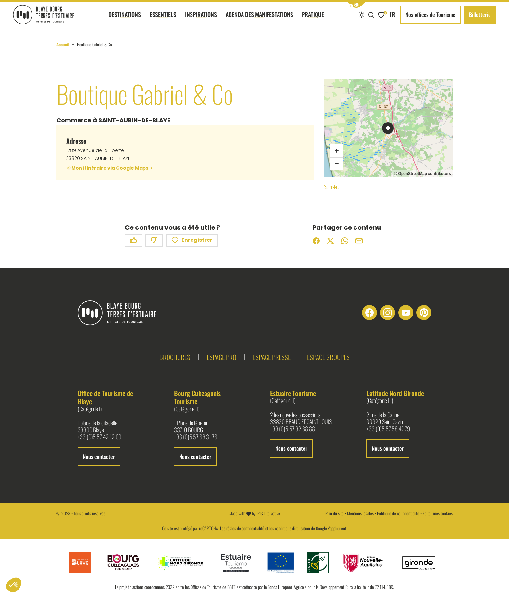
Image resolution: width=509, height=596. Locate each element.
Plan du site (334, 513)
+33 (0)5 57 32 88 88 (292, 429)
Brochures (174, 357)
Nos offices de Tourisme (430, 14)
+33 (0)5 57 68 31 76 (195, 437)
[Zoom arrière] (336, 163)
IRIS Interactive (268, 513)
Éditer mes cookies (438, 513)
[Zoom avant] (336, 150)
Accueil (62, 44)
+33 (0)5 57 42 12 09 (99, 437)
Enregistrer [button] (192, 240)
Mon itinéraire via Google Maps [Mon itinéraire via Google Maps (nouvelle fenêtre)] (110, 168)
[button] (356, 4)
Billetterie (480, 14)
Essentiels (163, 19)
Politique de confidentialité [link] (398, 513)
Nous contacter (99, 456)
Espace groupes (328, 357)
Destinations (124, 19)
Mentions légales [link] (360, 513)
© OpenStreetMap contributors (422, 173)
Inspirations (201, 19)
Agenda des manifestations (259, 19)
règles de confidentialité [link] (245, 528)
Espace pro (221, 357)
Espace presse (272, 357)
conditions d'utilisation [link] (292, 528)
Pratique (313, 19)
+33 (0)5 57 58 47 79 (388, 429)
